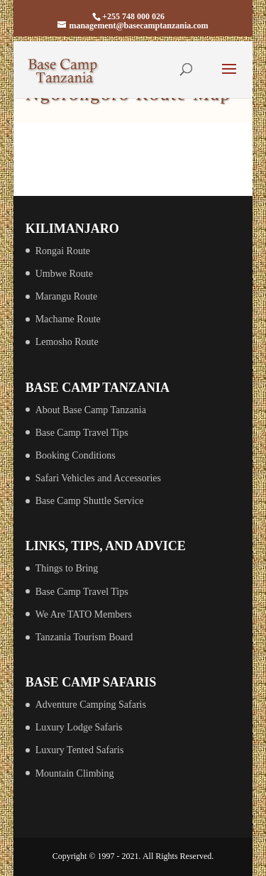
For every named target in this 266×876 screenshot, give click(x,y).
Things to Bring (67, 568)
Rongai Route (62, 251)
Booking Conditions (75, 455)
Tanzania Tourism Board (84, 637)
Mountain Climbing (74, 773)
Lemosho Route (67, 341)
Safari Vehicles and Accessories (98, 478)
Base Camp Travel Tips (81, 432)
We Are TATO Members (83, 614)
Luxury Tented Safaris (79, 750)
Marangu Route (66, 296)
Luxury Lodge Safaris (79, 727)
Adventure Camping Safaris (90, 704)
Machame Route (68, 319)
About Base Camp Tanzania (90, 410)
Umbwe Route (64, 273)
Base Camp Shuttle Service (89, 501)
